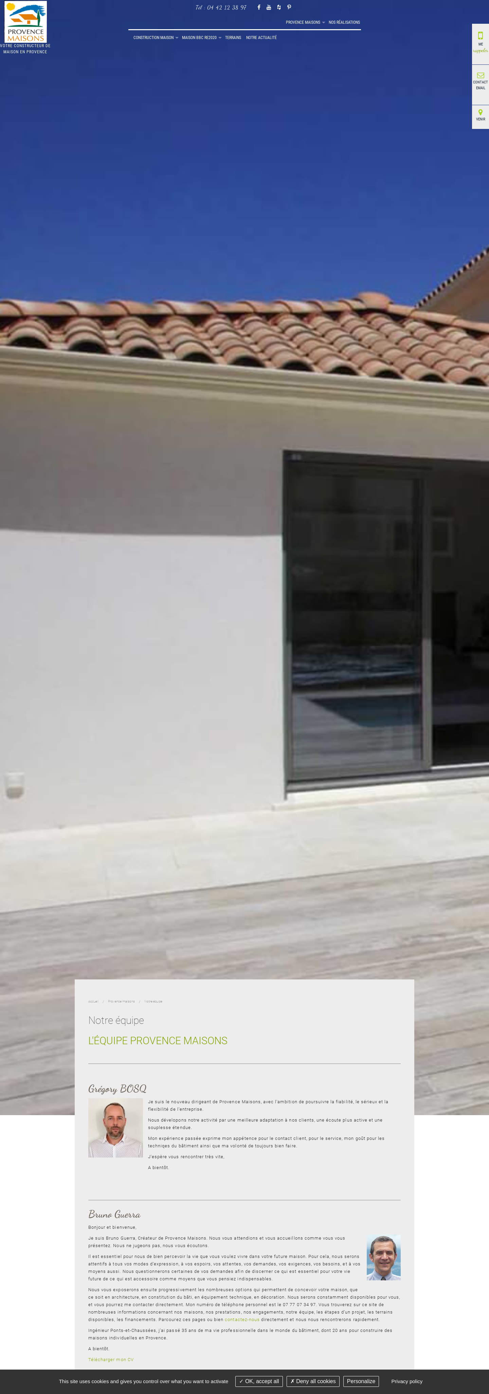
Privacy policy (407, 1381)
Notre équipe (153, 1001)
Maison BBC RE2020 (284, 22)
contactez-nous (242, 1319)
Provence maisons (156, 22)
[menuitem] (130, 22)
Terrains (318, 22)
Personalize (361, 1381)
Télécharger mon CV (111, 1359)
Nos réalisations (197, 22)
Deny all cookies (313, 1381)
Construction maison (238, 22)
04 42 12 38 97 (226, 7)
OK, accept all (259, 1381)
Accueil (130, 22)
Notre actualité (346, 22)
